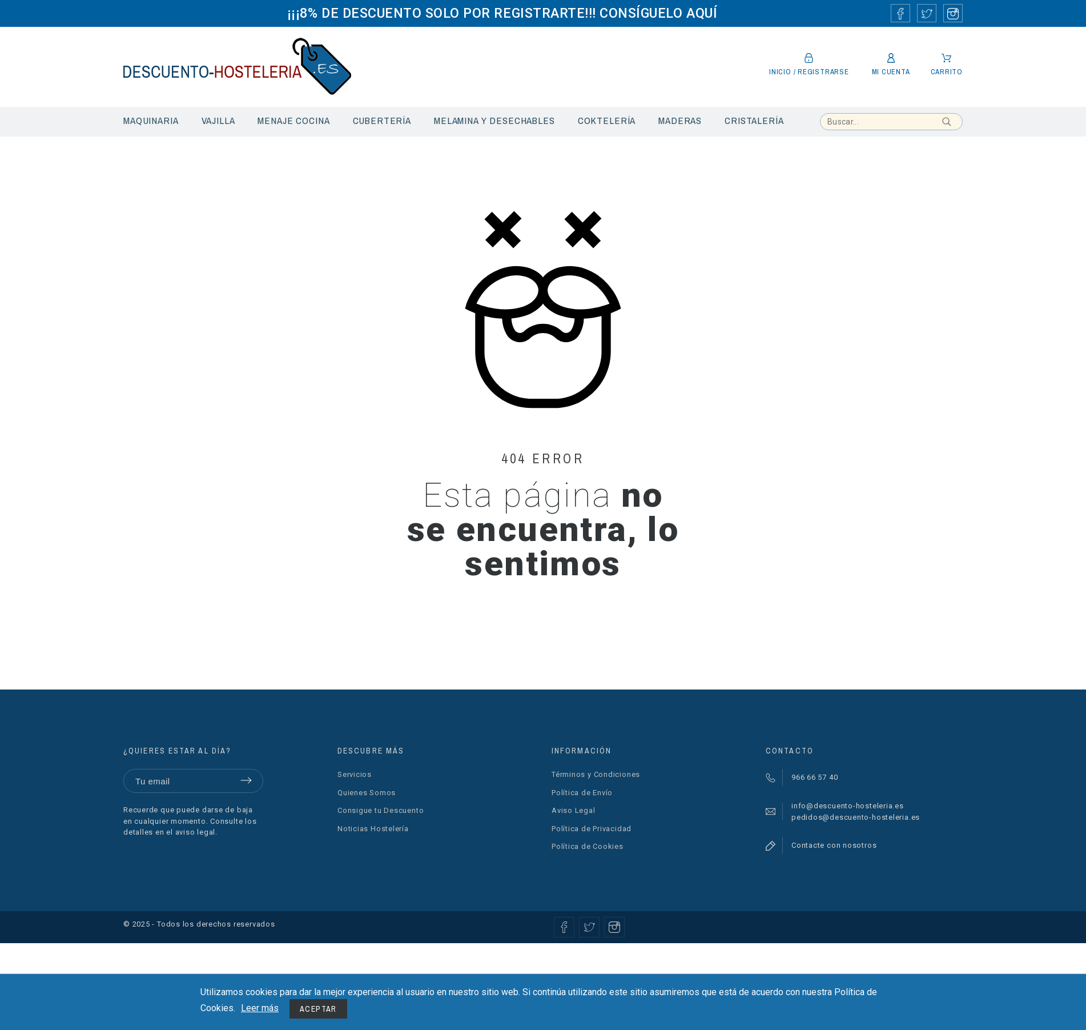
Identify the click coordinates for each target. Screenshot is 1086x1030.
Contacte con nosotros (833, 845)
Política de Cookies (588, 846)
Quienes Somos (366, 792)
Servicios (354, 774)
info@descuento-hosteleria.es (847, 805)
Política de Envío (582, 792)
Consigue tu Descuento (380, 810)
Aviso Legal (574, 810)
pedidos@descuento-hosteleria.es (855, 817)
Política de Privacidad (592, 828)
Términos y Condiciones (596, 774)
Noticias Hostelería (373, 828)
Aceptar (318, 1009)
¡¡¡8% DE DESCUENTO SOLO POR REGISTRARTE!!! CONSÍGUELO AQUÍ (502, 13)
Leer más (260, 1008)
